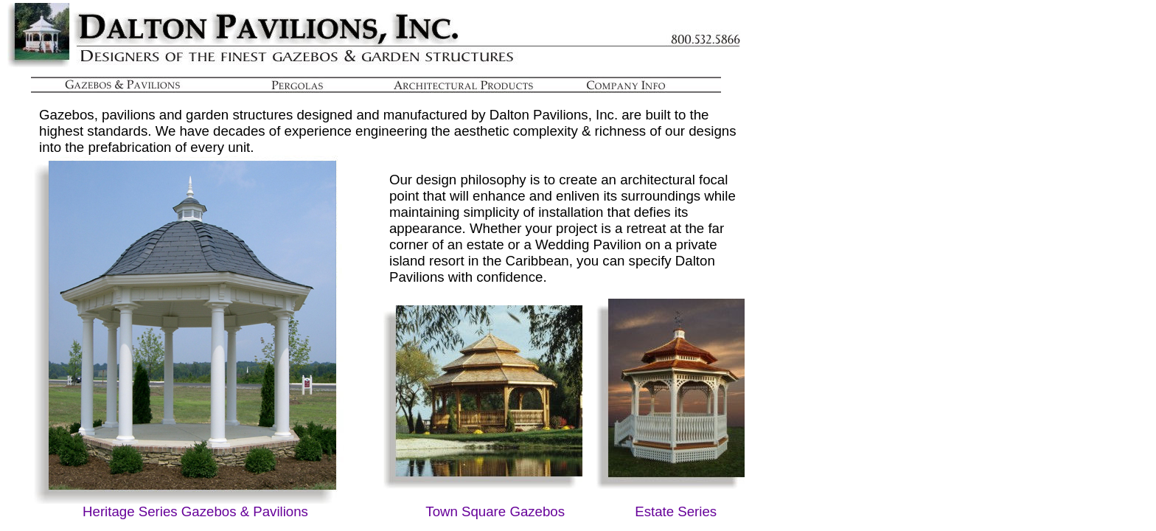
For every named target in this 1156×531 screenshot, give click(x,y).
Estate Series (676, 511)
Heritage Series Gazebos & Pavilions (195, 511)
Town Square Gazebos (495, 511)
